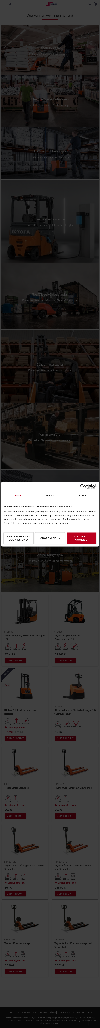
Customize (50, 538)
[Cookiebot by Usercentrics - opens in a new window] (82, 486)
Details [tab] (50, 495)
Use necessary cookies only (18, 538)
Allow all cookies (81, 538)
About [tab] (82, 495)
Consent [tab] (17, 495)
